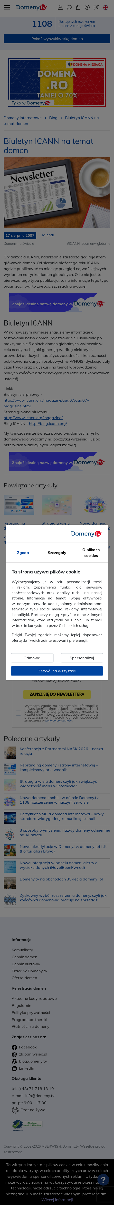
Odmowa (32, 657)
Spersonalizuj (82, 657)
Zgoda (23, 552)
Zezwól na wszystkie (57, 670)
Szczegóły (57, 552)
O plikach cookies (91, 552)
